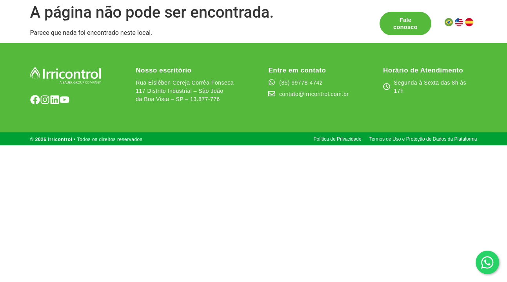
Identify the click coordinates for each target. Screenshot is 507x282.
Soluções (113, 20)
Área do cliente (122, 27)
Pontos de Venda (167, 19)
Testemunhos (221, 19)
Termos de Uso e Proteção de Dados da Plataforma (423, 139)
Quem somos (269, 19)
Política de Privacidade (338, 139)
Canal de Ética (320, 19)
